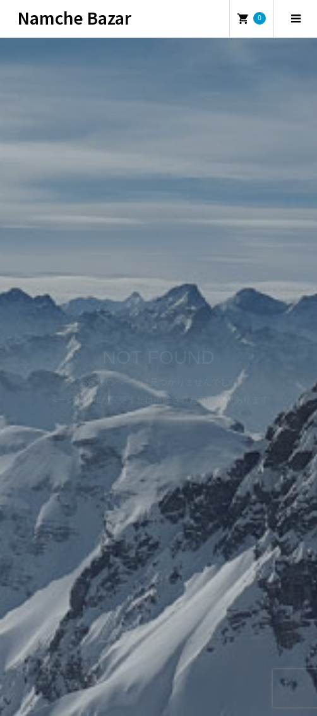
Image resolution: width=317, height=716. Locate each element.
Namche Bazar (74, 17)
